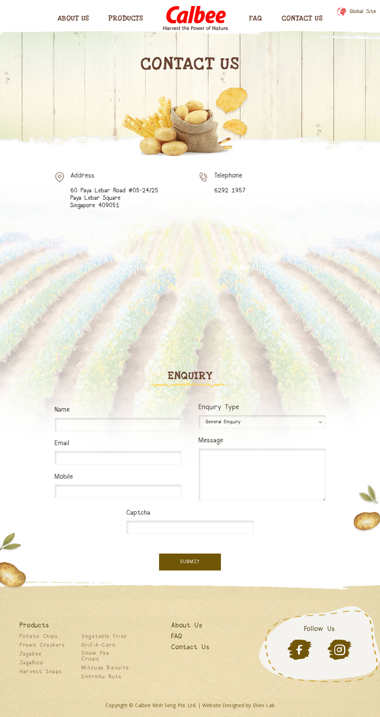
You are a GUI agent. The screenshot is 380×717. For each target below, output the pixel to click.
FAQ (176, 636)
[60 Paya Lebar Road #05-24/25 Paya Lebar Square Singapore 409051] (190, 289)
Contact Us (302, 18)
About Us (73, 18)
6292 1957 (230, 191)
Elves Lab (264, 705)
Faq (255, 18)
